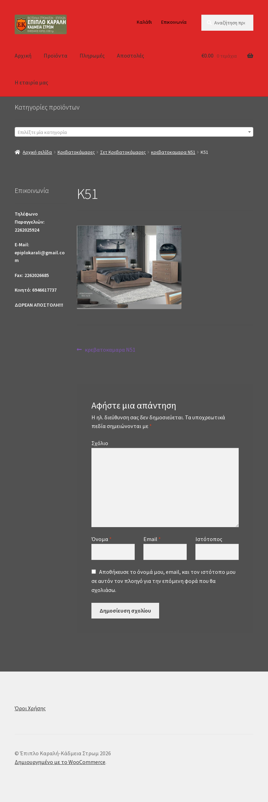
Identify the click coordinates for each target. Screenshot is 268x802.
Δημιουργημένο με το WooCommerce (60, 761)
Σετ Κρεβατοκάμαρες (123, 152)
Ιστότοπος (208, 538)
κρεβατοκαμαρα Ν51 (173, 152)
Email (152, 538)
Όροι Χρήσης (30, 708)
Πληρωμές (92, 55)
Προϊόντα (55, 55)
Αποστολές (130, 55)
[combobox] (134, 132)
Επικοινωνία (174, 22)
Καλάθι (144, 22)
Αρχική (23, 55)
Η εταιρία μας (31, 82)
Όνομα (101, 538)
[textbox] (134, 132)
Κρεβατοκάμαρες (76, 152)
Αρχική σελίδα (37, 152)
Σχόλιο (99, 443)
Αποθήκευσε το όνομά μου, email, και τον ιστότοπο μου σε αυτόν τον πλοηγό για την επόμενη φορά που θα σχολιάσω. (163, 580)
